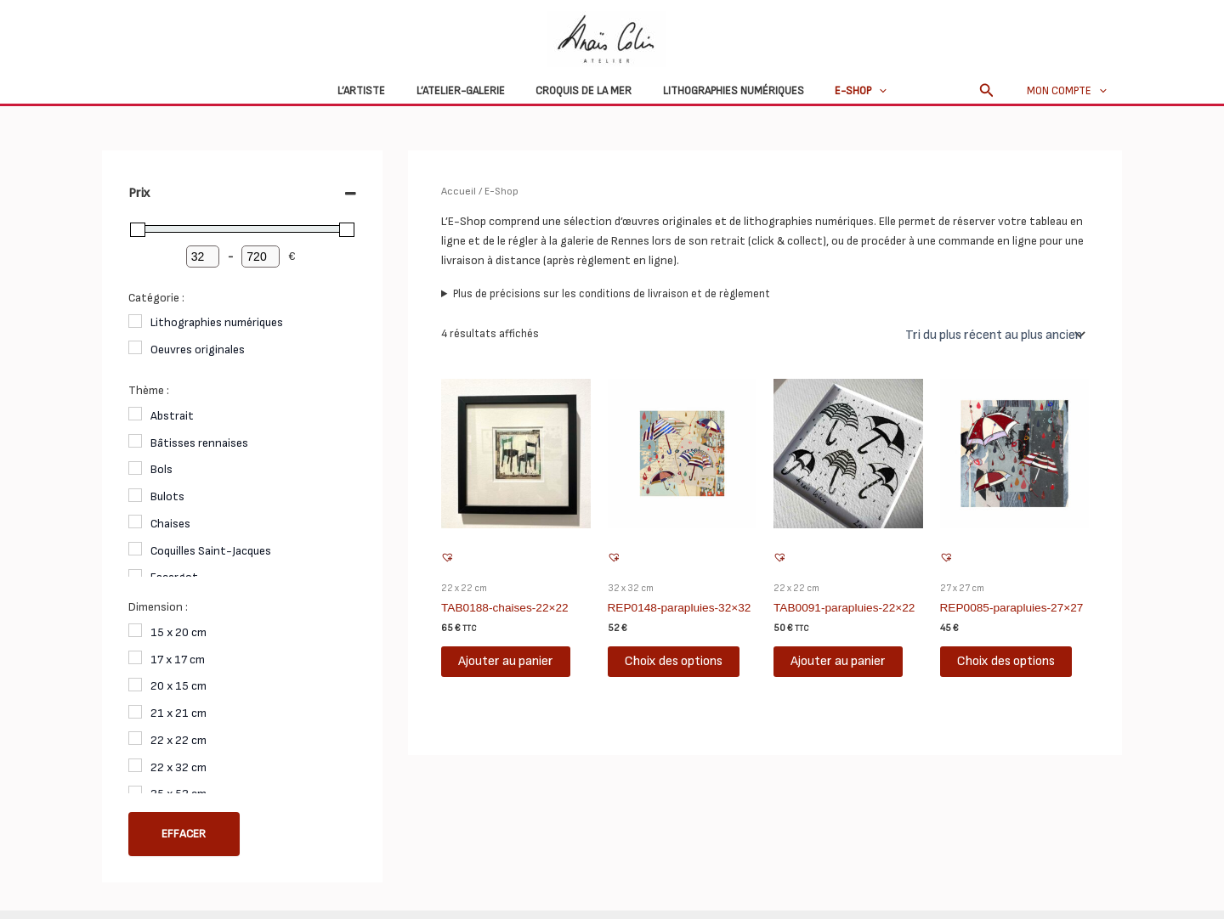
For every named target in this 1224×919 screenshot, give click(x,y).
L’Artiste (379, 91)
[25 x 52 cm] (135, 792)
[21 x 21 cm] (135, 712)
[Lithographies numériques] (135, 321)
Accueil (457, 191)
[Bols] (135, 468)
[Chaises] (135, 521)
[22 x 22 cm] (135, 738)
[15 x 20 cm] (135, 630)
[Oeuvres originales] (135, 347)
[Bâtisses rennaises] (135, 441)
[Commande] (994, 334)
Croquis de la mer (584, 91)
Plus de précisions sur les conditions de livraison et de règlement (611, 293)
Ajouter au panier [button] (505, 659)
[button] (995, 91)
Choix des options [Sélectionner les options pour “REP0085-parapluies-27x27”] (1006, 659)
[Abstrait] (135, 413)
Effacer (184, 834)
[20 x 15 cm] (135, 684)
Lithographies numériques (724, 91)
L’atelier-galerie (469, 91)
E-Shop (843, 91)
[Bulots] (135, 495)
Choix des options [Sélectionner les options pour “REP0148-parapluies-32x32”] (673, 659)
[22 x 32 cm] (135, 765)
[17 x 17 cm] (135, 657)
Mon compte (1071, 91)
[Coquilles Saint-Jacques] (135, 548)
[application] (861, 91)
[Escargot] (135, 576)
